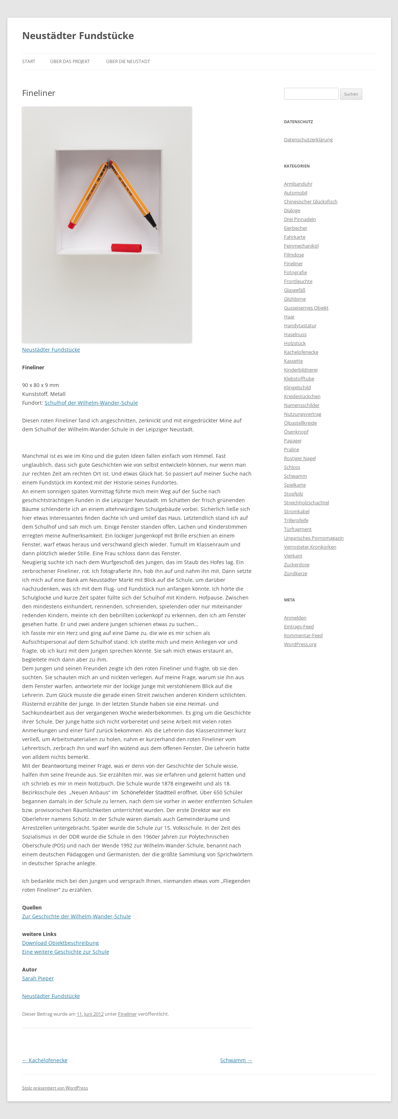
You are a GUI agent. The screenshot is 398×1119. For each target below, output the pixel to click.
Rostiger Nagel (300, 458)
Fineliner (127, 1014)
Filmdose (294, 254)
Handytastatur (300, 325)
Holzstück (295, 343)
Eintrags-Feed (299, 626)
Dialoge (292, 210)
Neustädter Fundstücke (78, 35)
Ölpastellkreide (300, 422)
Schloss (292, 467)
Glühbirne (295, 299)
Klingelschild (297, 387)
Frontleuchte (298, 281)
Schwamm (236, 1060)
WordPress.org (300, 644)
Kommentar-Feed (303, 635)
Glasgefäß (294, 290)
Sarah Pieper (38, 978)
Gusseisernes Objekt (306, 307)
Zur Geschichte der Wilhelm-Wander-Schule (76, 916)
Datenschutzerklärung (308, 139)
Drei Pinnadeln (300, 219)
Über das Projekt (70, 61)
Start (28, 61)
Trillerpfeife (296, 520)
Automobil (295, 192)
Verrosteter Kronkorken (310, 546)
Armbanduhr (298, 183)
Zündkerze (295, 573)
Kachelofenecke (45, 1060)
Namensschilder (301, 405)
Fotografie (295, 272)
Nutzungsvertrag (302, 414)
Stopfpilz (293, 493)
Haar (289, 316)
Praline (291, 449)
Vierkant (293, 555)
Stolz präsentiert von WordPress (55, 1088)
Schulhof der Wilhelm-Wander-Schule (91, 402)
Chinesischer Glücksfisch (311, 201)
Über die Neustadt (128, 61)
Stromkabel (296, 511)
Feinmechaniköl (301, 245)
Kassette (293, 361)
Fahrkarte (294, 237)
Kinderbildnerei (301, 369)
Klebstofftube (299, 378)
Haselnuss (295, 334)
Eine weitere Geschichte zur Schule (65, 951)
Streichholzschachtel (306, 502)
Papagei (292, 440)
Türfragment (298, 529)
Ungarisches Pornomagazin (314, 538)
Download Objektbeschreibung (60, 942)
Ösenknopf (296, 431)
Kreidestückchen (302, 396)
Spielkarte (295, 484)
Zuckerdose (296, 564)
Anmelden (295, 617)
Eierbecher (295, 228)
